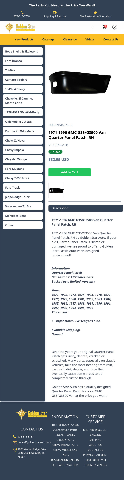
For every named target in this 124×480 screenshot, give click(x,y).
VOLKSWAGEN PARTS (65, 430)
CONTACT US (95, 450)
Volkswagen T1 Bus (18, 206)
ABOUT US (95, 445)
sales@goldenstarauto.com (35, 442)
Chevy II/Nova (15, 140)
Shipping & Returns (54, 16)
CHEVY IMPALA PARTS (65, 445)
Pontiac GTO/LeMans (19, 131)
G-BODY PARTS (65, 440)
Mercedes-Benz (15, 216)
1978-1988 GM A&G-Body (22, 112)
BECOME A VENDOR (95, 465)
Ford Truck (12, 187)
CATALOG (95, 435)
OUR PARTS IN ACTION (65, 465)
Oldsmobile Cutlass (18, 122)
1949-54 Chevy (15, 89)
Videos (90, 39)
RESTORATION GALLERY (65, 460)
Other (9, 225)
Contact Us (110, 39)
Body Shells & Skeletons (21, 51)
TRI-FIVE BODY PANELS (65, 425)
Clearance (70, 39)
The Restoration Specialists (96, 16)
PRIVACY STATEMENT (95, 455)
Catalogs (48, 39)
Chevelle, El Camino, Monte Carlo (19, 101)
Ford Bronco (13, 61)
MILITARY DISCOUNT (95, 430)
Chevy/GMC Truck (17, 178)
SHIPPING (95, 440)
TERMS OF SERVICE (95, 460)
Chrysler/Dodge (16, 159)
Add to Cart (69, 172)
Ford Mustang (14, 169)
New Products (24, 39)
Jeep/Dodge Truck (17, 197)
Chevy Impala (14, 150)
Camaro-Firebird (16, 80)
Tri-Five (10, 70)
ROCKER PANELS (65, 435)
